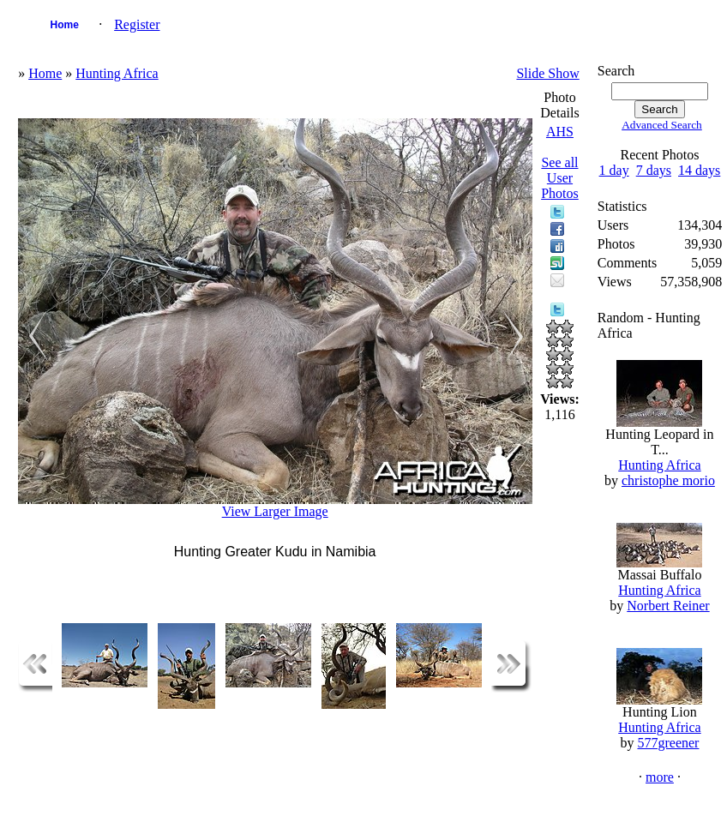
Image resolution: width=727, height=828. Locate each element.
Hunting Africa (116, 73)
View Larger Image (275, 511)
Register (136, 24)
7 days (653, 170)
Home (64, 25)
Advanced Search (662, 124)
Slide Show (547, 73)
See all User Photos (560, 178)
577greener (668, 742)
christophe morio (668, 480)
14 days (699, 170)
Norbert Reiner (668, 605)
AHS (560, 131)
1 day (614, 170)
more (660, 777)
